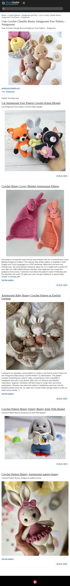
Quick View (61, 176)
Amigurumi (10, 92)
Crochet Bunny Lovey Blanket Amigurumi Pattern (30, 186)
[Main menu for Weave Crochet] (23, 3)
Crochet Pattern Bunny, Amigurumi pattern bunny (30, 474)
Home (4, 15)
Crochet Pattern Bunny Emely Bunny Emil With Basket (33, 409)
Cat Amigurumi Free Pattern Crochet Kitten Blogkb (31, 103)
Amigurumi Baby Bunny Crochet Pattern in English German (31, 297)
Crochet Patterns (14, 15)
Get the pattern (8, 280)
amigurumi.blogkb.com (11, 88)
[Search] (32, 8)
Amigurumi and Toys (29, 15)
